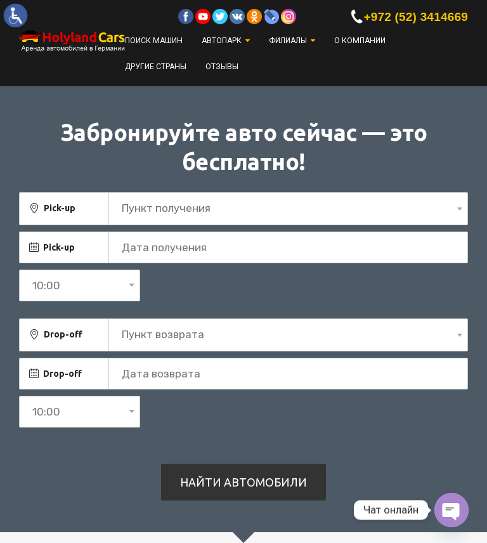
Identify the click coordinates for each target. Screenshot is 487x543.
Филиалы (288, 40)
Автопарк (222, 40)
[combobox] (288, 208)
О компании (360, 40)
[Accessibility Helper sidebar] (15, 15)
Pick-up (59, 208)
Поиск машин (154, 40)
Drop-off (63, 334)
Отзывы (221, 66)
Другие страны (155, 66)
